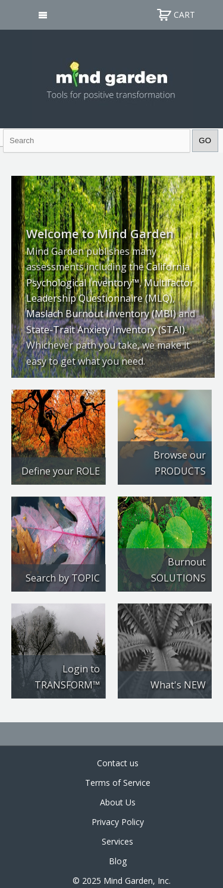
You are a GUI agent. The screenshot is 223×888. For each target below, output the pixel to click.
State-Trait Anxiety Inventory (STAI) (105, 329)
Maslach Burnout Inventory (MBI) (101, 313)
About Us (118, 802)
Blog (118, 861)
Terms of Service (117, 782)
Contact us (118, 763)
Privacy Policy (118, 821)
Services (117, 841)
